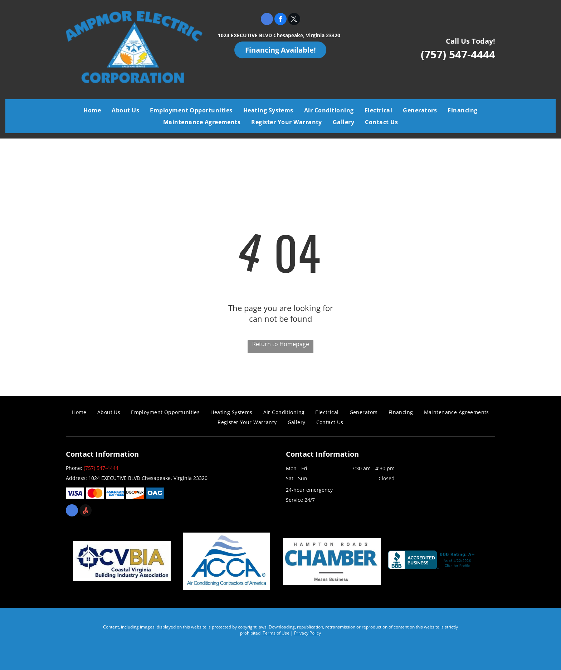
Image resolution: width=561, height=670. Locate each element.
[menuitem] (92, 110)
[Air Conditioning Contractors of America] (226, 561)
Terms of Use (276, 633)
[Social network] (85, 511)
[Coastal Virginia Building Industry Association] (122, 561)
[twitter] (294, 20)
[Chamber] (332, 561)
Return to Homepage (280, 344)
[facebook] (280, 20)
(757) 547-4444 (458, 54)
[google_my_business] (267, 20)
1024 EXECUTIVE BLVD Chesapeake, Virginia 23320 (279, 35)
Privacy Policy (307, 633)
